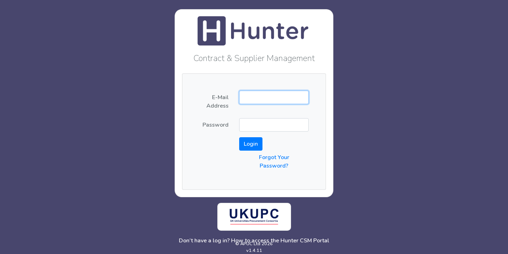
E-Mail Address (217, 101)
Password (215, 125)
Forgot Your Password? (274, 161)
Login (251, 144)
